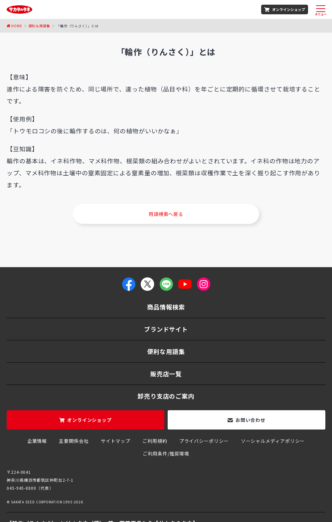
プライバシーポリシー (204, 440)
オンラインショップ (288, 9)
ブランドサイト (166, 329)
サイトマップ (115, 440)
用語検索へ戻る (166, 214)
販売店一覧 (166, 373)
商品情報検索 (166, 306)
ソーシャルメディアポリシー (273, 440)
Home (16, 25)
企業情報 (37, 440)
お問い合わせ (250, 420)
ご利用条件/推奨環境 (166, 453)
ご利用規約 (154, 440)
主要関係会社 (73, 440)
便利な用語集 (39, 25)
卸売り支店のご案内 (166, 396)
